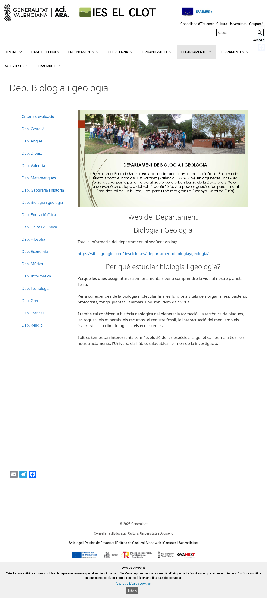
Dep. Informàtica (36, 276)
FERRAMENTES (237, 52)
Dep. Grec (30, 300)
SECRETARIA (123, 52)
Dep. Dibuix (32, 153)
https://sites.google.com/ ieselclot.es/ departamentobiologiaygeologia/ (143, 253)
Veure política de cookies (133, 583)
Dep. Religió (32, 325)
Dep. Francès (33, 312)
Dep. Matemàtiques (39, 177)
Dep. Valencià (33, 165)
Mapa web (153, 543)
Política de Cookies (130, 543)
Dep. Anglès (32, 141)
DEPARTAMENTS (198, 52)
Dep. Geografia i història (43, 190)
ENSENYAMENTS (86, 52)
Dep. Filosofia (33, 239)
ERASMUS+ (51, 66)
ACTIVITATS (19, 66)
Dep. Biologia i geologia (42, 202)
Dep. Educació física (39, 214)
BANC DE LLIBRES (45, 52)
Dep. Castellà (33, 128)
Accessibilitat (188, 543)
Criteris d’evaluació (38, 116)
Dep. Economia (35, 251)
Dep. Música (32, 263)
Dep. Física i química (39, 227)
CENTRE (16, 52)
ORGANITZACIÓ (159, 52)
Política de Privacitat (99, 543)
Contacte (170, 543)
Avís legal (76, 543)
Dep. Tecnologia (36, 288)
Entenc (132, 590)
